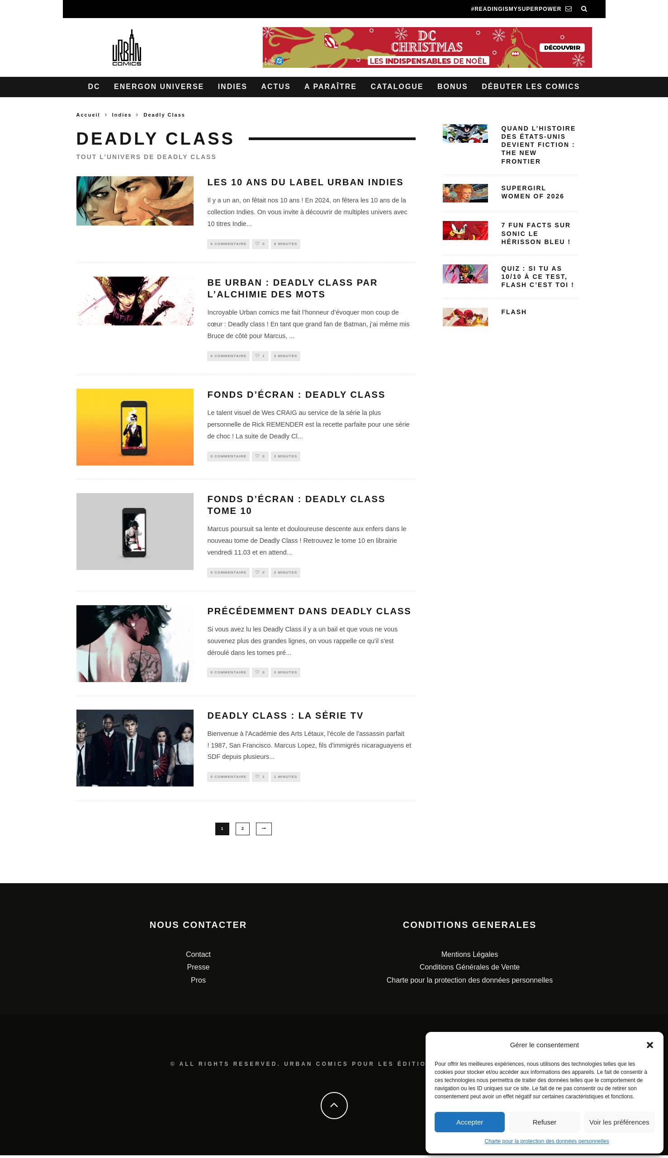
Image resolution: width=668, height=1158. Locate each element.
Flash (514, 311)
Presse (198, 970)
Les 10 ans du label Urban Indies (305, 182)
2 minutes (286, 575)
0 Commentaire (228, 244)
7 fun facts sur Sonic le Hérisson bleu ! (536, 233)
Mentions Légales (469, 957)
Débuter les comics (531, 86)
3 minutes (286, 357)
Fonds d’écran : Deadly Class (296, 397)
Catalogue (396, 86)
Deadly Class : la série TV (285, 719)
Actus (275, 86)
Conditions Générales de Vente (470, 970)
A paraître (330, 86)
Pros (198, 983)
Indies (232, 86)
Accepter (469, 1122)
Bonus (452, 86)
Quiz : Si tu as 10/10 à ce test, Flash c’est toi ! (538, 276)
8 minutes (286, 244)
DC (94, 86)
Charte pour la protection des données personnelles (546, 1141)
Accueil (88, 115)
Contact (198, 957)
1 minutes (286, 781)
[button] (649, 1045)
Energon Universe (159, 86)
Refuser (545, 1122)
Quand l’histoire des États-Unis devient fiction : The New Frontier (539, 145)
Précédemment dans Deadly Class (309, 614)
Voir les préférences (619, 1122)
